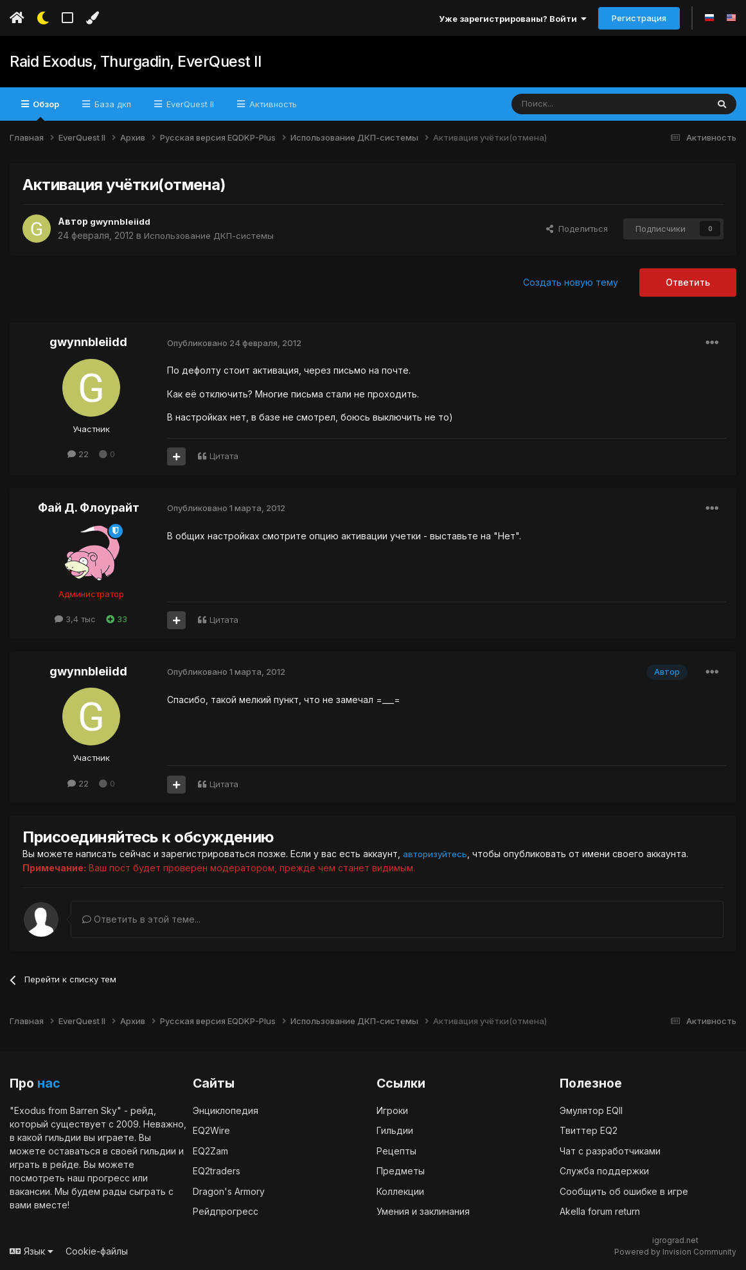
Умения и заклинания (423, 1210)
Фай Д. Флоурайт (88, 507)
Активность (272, 104)
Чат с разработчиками (610, 1150)
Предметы (401, 1170)
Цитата (223, 456)
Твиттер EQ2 (588, 1129)
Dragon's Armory (229, 1190)
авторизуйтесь (437, 853)
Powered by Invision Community (675, 1251)
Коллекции (400, 1190)
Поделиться (577, 228)
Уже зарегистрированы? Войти (513, 18)
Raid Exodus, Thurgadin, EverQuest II (131, 61)
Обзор (45, 110)
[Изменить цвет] (92, 18)
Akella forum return (600, 1210)
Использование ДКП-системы (211, 235)
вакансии (30, 1190)
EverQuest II (189, 104)
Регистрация (639, 18)
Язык (31, 1250)
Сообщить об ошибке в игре (624, 1190)
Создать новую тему (570, 282)
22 (78, 454)
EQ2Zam (210, 1150)
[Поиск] (579, 104)
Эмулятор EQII (591, 1109)
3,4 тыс (75, 619)
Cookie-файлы (97, 1250)
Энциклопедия (225, 1109)
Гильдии (395, 1129)
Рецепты (396, 1150)
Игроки (392, 1109)
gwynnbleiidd (120, 221)
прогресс (108, 1177)
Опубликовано (234, 343)
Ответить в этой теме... (141, 918)
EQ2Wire (211, 1129)
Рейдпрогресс (225, 1210)
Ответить (688, 282)
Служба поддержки (604, 1170)
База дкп (111, 104)
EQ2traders (216, 1170)
